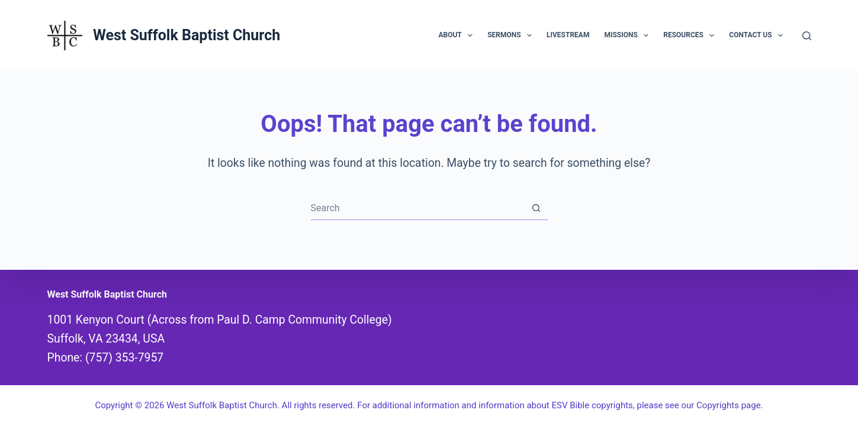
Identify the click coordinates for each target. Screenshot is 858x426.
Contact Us (758, 35)
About (457, 35)
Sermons (511, 35)
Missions (628, 35)
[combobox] (418, 208)
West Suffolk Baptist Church (186, 35)
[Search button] (536, 208)
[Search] (806, 35)
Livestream (568, 35)
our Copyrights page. (722, 405)
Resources (691, 35)
